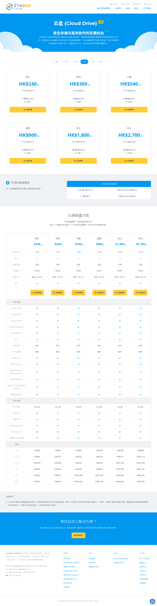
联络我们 (114, 4)
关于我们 (147, 8)
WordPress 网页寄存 (71, 562)
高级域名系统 (94, 567)
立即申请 (27, 110)
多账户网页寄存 (69, 567)
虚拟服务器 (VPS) (70, 579)
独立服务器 (67, 583)
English (147, 4)
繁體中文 (137, 4)
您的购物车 (104, 8)
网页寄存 (66, 558)
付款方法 (142, 571)
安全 (136, 8)
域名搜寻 (92, 558)
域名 (128, 8)
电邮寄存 (66, 587)
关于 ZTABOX (144, 558)
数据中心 (142, 562)
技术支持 (126, 4)
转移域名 (92, 562)
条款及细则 (143, 579)
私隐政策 (142, 583)
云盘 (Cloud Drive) (70, 571)
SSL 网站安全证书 (120, 558)
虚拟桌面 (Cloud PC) (71, 575)
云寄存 (118, 8)
